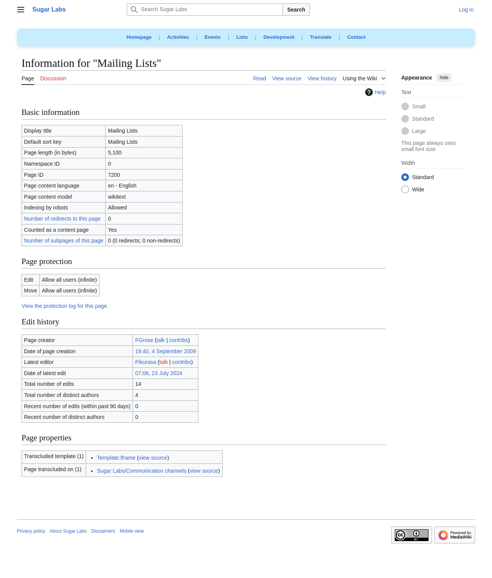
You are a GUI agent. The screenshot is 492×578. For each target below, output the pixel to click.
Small (419, 107)
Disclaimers (103, 531)
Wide (418, 190)
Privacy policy (31, 531)
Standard (423, 119)
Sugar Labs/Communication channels (141, 471)
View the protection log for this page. (65, 306)
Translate (321, 37)
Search (296, 10)
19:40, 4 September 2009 (165, 351)
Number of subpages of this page (63, 241)
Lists (242, 37)
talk (160, 340)
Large (419, 131)
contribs (178, 340)
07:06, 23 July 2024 (158, 373)
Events (212, 37)
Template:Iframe (116, 458)
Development (278, 37)
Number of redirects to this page (62, 219)
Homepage (138, 37)
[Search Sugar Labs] (205, 9)
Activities (178, 37)
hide (444, 77)
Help (374, 92)
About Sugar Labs (68, 531)
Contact (356, 37)
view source (153, 458)
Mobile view (132, 531)
